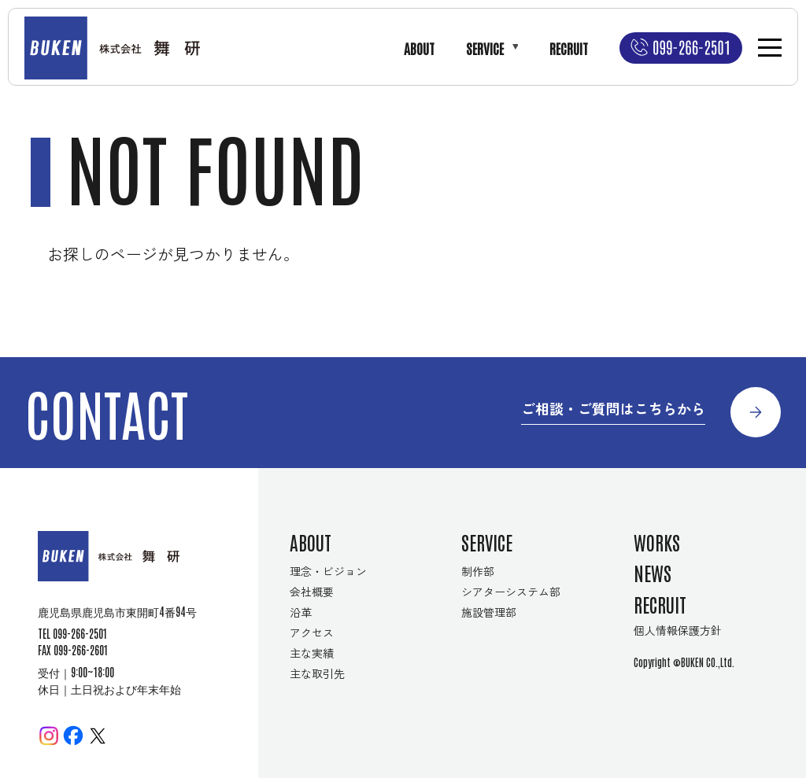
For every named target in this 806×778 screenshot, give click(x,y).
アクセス (312, 632)
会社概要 (312, 591)
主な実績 (312, 653)
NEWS (652, 572)
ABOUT (419, 48)
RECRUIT (568, 48)
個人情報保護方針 (678, 630)
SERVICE (485, 48)
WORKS (657, 541)
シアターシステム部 (510, 591)
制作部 (477, 571)
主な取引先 (317, 673)
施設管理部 (488, 612)
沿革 (301, 612)
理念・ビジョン (328, 571)
